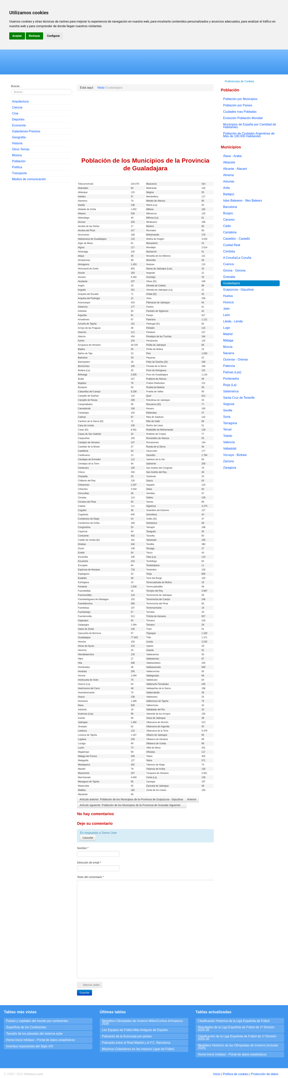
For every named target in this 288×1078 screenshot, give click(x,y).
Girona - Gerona (234, 270)
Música (17, 155)
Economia (19, 125)
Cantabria (229, 232)
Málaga (228, 340)
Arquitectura (20, 101)
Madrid (228, 334)
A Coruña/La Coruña (237, 257)
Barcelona (230, 207)
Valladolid (229, 448)
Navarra (228, 353)
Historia (17, 143)
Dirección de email (89, 862)
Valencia (229, 442)
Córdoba (229, 251)
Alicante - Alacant (235, 168)
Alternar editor (90, 984)
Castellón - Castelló (236, 238)
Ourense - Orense (235, 359)
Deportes (18, 119)
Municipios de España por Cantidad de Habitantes (249, 126)
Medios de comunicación (29, 179)
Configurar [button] (53, 35)
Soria (226, 416)
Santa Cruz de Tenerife (239, 397)
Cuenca (228, 264)
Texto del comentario (90, 877)
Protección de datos (264, 1074)
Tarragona (230, 423)
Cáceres (229, 219)
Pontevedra (231, 378)
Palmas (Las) (232, 372)
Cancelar (87, 837)
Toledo (227, 435)
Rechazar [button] (34, 35)
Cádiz (227, 226)
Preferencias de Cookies (239, 81)
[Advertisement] (40, 210)
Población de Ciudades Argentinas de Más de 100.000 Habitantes (249, 135)
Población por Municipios (240, 99)
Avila (226, 187)
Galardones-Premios (26, 131)
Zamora (228, 461)
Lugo (226, 327)
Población (18, 161)
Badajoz (228, 194)
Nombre (82, 848)
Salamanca (231, 391)
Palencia (229, 365)
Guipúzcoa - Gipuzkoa (238, 289)
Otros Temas (20, 149)
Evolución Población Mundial (243, 118)
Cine (15, 113)
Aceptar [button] (17, 35)
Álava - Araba (232, 156)
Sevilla (227, 410)
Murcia (227, 346)
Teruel (227, 429)
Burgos (228, 213)
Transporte (19, 173)
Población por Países (237, 105)
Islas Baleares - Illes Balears (242, 200)
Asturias (228, 181)
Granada (229, 276)
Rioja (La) (229, 385)
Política (17, 167)
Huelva (228, 296)
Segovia (228, 404)
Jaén (226, 308)
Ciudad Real (231, 245)
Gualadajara (231, 283)
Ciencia (17, 107)
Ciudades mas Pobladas (239, 111)
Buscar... (16, 86)
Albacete (229, 162)
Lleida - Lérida (233, 321)
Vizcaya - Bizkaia (235, 455)
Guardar (84, 992)
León (226, 315)
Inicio (216, 1074)
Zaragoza (229, 467)
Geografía (19, 137)
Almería (228, 175)
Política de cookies (236, 1074)
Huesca (228, 302)
